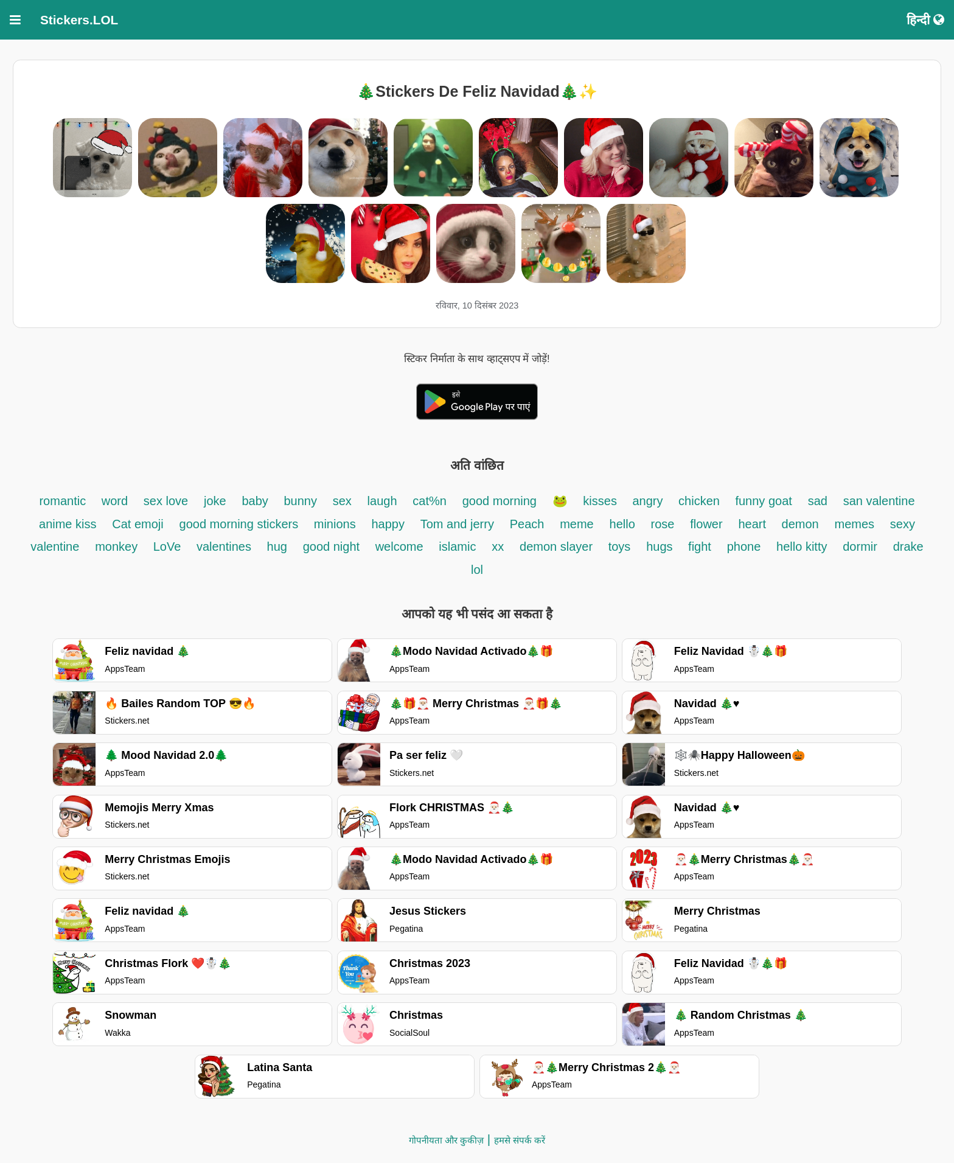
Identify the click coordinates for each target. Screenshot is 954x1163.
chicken (700, 501)
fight (699, 546)
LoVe (168, 546)
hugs (661, 546)
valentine (54, 546)
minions (335, 524)
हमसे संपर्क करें (519, 1140)
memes (855, 524)
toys (619, 546)
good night (333, 546)
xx (498, 546)
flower (706, 524)
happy (388, 524)
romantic (64, 501)
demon (800, 524)
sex (342, 501)
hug (277, 546)
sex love (166, 501)
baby (256, 501)
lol (477, 569)
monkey (118, 546)
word (115, 501)
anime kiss (67, 524)
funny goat (763, 501)
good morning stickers (240, 524)
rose (663, 524)
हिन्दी (925, 20)
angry (649, 501)
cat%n (430, 501)
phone (744, 546)
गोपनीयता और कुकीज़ (446, 1140)
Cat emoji (137, 524)
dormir (860, 546)
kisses (601, 501)
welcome (399, 546)
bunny (300, 501)
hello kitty (801, 546)
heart (753, 524)
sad (817, 501)
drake (908, 546)
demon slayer (558, 546)
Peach (527, 524)
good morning (501, 501)
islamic (457, 546)
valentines (226, 546)
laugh (382, 501)
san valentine (879, 501)
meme (577, 524)
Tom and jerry (457, 524)
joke (215, 501)
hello (622, 524)
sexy (902, 524)
